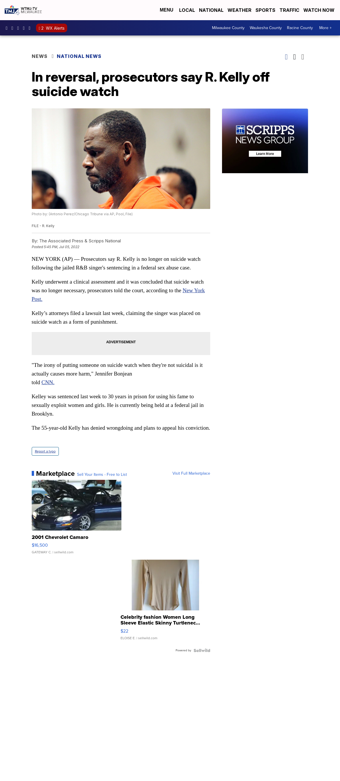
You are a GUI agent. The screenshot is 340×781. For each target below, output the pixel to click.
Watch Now (319, 10)
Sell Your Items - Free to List (102, 475)
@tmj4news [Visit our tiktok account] (31, 28)
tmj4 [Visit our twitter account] (19, 28)
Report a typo (45, 451)
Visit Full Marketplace (191, 473)
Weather (239, 10)
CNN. (48, 382)
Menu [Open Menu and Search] (166, 9)
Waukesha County (266, 28)
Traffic (289, 10)
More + (325, 28)
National (211, 10)
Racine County (300, 28)
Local (187, 10)
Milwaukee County (228, 28)
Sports (265, 10)
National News (79, 56)
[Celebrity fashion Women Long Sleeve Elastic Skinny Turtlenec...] (166, 603)
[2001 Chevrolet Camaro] (77, 520)
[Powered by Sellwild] (202, 650)
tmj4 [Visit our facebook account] (8, 28)
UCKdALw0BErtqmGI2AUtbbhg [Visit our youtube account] (25, 28)
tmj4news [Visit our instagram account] (14, 28)
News (40, 56)
